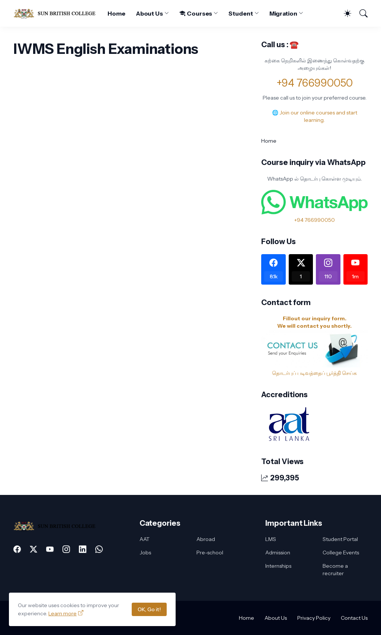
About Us (149, 13)
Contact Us (354, 618)
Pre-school (209, 552)
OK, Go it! (149, 609)
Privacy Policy (313, 618)
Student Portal (340, 539)
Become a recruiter (335, 570)
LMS (270, 539)
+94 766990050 (314, 83)
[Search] (360, 13)
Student (240, 13)
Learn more (62, 613)
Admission (277, 552)
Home (116, 13)
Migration (283, 13)
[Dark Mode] (343, 13)
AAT (145, 539)
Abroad (205, 539)
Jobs (145, 552)
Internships (278, 566)
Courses (195, 13)
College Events (341, 552)
